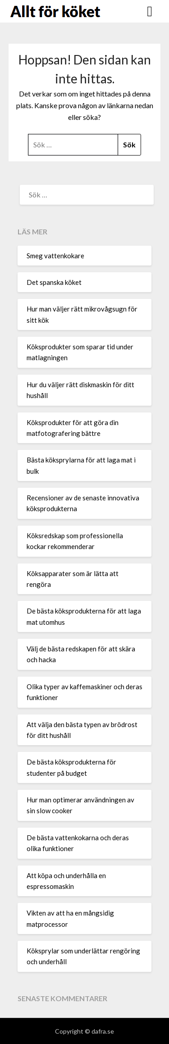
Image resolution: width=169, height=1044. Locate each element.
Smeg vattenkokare (55, 256)
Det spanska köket (54, 282)
